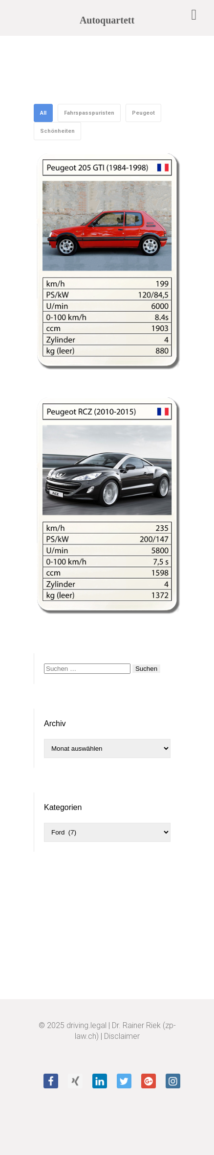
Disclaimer (122, 1036)
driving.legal (86, 1025)
